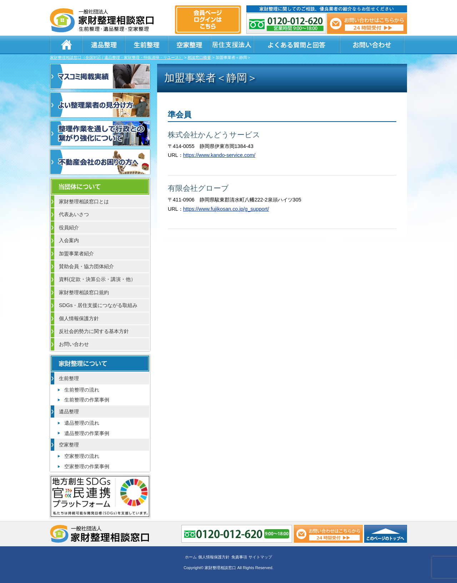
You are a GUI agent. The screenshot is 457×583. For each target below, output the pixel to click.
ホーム (66, 44)
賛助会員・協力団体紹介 (86, 266)
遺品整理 (103, 44)
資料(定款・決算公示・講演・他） (97, 279)
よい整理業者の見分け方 (100, 104)
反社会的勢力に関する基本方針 (94, 331)
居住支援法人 (232, 44)
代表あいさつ (74, 214)
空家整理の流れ (81, 456)
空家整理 (189, 44)
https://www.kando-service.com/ (219, 155)
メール (367, 23)
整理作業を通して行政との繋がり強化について (100, 133)
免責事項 (239, 557)
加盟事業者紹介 (76, 253)
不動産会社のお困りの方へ (100, 161)
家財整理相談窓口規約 (84, 292)
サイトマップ (260, 557)
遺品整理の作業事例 (86, 433)
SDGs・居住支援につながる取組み (98, 305)
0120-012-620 (286, 23)
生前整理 (146, 44)
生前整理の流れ (81, 390)
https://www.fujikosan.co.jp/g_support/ (226, 209)
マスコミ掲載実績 (100, 76)
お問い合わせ (372, 44)
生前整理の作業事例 (86, 400)
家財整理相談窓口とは (84, 201)
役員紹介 (69, 227)
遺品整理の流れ (81, 423)
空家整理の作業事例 (86, 466)
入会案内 (69, 240)
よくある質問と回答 (296, 44)
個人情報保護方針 (79, 318)
